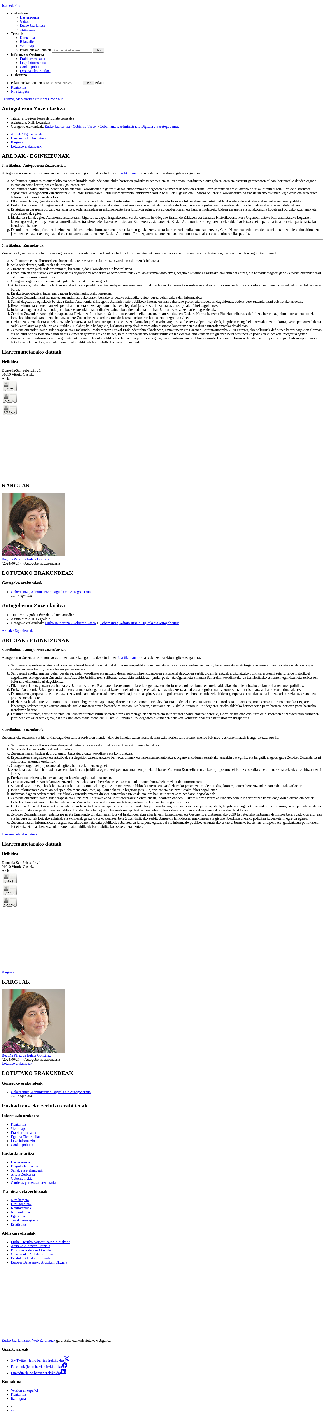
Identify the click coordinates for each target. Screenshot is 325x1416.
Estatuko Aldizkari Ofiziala (30, 1258)
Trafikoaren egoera (24, 1220)
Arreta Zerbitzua (23, 1174)
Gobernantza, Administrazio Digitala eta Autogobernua (139, 126)
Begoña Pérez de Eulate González (49, 118)
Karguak (8, 972)
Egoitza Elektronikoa (35, 71)
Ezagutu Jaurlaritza (25, 1166)
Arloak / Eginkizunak (17, 631)
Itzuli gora (18, 1398)
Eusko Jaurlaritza (32, 25)
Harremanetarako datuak (19, 834)
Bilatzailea (27, 42)
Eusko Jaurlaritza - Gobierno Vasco (70, 126)
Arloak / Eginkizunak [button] (26, 134)
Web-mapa (27, 46)
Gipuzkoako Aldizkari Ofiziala (33, 1254)
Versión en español (24, 1390)
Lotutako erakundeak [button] (26, 146)
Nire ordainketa (22, 1212)
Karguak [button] (17, 142)
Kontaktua (27, 38)
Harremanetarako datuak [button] (28, 138)
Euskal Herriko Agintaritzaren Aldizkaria (40, 1242)
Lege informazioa (23, 1141)
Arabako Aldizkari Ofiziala (30, 1246)
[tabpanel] (162, 248)
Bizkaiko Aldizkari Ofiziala (31, 1250)
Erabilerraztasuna (32, 59)
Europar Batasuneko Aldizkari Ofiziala (39, 1262)
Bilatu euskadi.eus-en (35, 50)
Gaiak (24, 21)
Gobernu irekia (21, 1178)
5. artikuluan (127, 173)
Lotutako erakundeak (17, 1063)
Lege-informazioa (33, 63)
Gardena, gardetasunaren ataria (33, 1182)
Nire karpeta (20, 91)
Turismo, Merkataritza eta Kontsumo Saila (32, 99)
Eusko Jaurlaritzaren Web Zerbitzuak (28, 1340)
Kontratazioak (21, 1208)
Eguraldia (18, 1216)
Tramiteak (27, 29)
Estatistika (18, 1224)
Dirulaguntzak (21, 1204)
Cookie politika (31, 67)
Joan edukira (11, 5)
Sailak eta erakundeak (26, 1170)
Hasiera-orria (29, 17)
